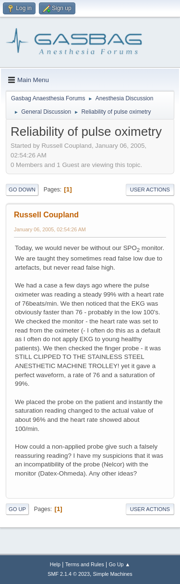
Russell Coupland (46, 215)
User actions (150, 189)
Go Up (17, 509)
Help (55, 564)
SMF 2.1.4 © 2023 (69, 574)
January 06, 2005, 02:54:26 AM (50, 229)
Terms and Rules (84, 564)
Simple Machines (112, 574)
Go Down (22, 189)
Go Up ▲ (119, 564)
